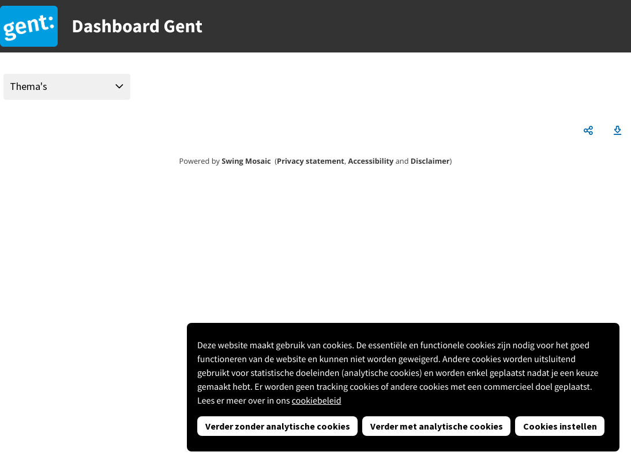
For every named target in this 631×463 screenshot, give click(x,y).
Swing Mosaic (246, 161)
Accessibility (371, 161)
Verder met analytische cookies (436, 426)
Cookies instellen (560, 426)
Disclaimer (430, 161)
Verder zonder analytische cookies (277, 426)
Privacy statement (310, 161)
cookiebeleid (316, 400)
